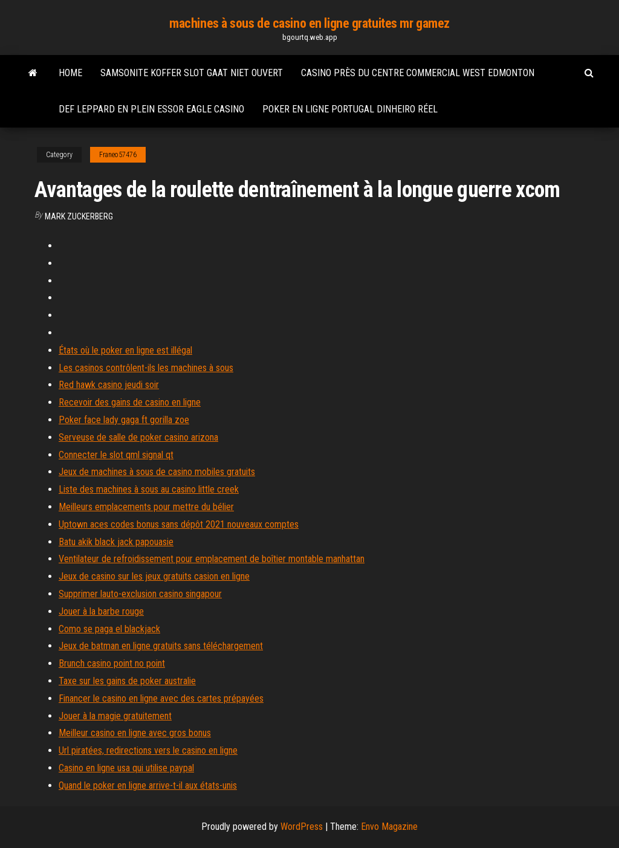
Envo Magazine (389, 826)
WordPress (301, 826)
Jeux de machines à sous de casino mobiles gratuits (157, 471)
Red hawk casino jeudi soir (109, 384)
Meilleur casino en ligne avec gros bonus (135, 733)
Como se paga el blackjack (109, 629)
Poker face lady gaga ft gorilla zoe (124, 420)
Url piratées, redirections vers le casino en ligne (148, 750)
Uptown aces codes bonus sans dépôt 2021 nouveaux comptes (179, 524)
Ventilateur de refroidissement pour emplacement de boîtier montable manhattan (212, 559)
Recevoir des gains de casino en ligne (130, 402)
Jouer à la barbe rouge (101, 611)
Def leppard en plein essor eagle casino (151, 109)
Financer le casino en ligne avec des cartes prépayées (161, 698)
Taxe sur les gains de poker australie (127, 681)
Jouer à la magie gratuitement (115, 716)
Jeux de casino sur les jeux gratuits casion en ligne (154, 576)
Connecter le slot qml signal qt (116, 455)
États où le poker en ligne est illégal (125, 350)
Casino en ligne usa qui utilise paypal (126, 768)
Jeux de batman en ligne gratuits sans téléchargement (161, 646)
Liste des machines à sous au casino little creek (149, 489)
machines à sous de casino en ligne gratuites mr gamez (309, 23)
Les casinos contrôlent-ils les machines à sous (146, 368)
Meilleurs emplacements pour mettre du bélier (146, 507)
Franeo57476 (118, 155)
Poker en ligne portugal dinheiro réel (350, 109)
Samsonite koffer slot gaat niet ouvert (191, 73)
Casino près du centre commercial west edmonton (417, 73)
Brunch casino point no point (112, 663)
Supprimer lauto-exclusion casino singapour (140, 594)
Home (70, 73)
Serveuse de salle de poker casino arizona (138, 437)
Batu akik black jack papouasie (116, 542)
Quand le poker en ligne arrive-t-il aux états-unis (148, 785)
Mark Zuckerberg (79, 216)
